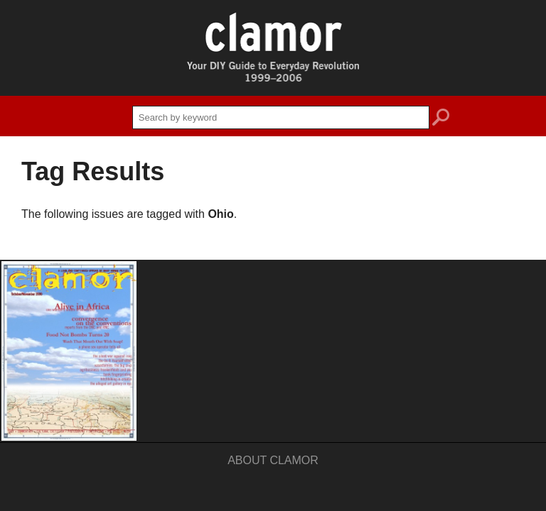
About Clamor (273, 460)
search (440, 119)
